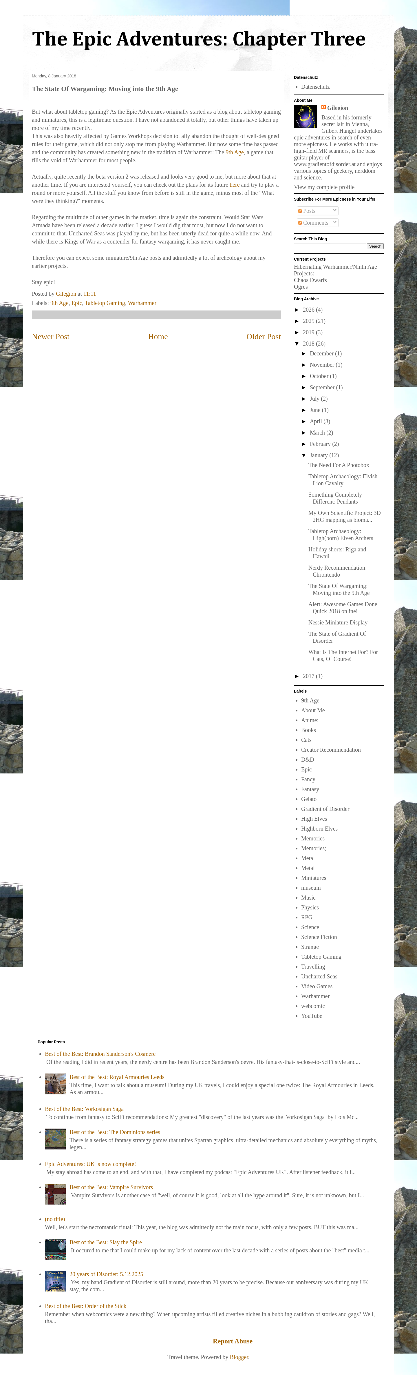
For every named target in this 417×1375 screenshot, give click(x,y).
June (316, 410)
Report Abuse (233, 1341)
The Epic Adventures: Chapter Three (199, 40)
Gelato (309, 799)
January (319, 455)
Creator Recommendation (331, 749)
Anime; (310, 720)
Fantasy (310, 789)
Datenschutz (315, 86)
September (323, 387)
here (234, 184)
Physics (310, 907)
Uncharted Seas (319, 976)
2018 (309, 343)
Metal (308, 868)
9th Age (235, 152)
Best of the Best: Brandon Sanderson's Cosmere (100, 1054)
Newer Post (51, 336)
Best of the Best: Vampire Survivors (111, 1187)
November (323, 365)
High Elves (314, 818)
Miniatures (313, 878)
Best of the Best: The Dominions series (115, 1132)
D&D (307, 759)
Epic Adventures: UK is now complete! (90, 1164)
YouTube (311, 1016)
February (321, 444)
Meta (307, 858)
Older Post (263, 336)
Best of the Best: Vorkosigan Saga (84, 1109)
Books (308, 730)
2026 (309, 309)
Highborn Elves (319, 828)
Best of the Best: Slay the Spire (106, 1242)
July (315, 398)
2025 (309, 321)
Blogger (239, 1357)
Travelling (313, 966)
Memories (313, 838)
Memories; (313, 848)
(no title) (55, 1219)
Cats (306, 740)
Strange (310, 947)
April (316, 421)
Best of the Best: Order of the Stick (86, 1306)
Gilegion (337, 108)
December (322, 353)
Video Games (316, 986)
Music (308, 897)
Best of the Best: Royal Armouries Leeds (117, 1077)
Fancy (308, 779)
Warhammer (142, 303)
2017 (309, 676)
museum (311, 887)
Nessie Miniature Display (337, 622)
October (320, 376)
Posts (306, 211)
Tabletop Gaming (105, 303)
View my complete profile (324, 187)
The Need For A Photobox (338, 465)
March (318, 432)
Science (310, 927)
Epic (77, 303)
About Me (313, 710)
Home (158, 336)
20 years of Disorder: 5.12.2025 (106, 1274)
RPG (306, 917)
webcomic (313, 1006)
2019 (309, 332)
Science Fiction (319, 937)
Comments (313, 222)
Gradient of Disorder (325, 809)
